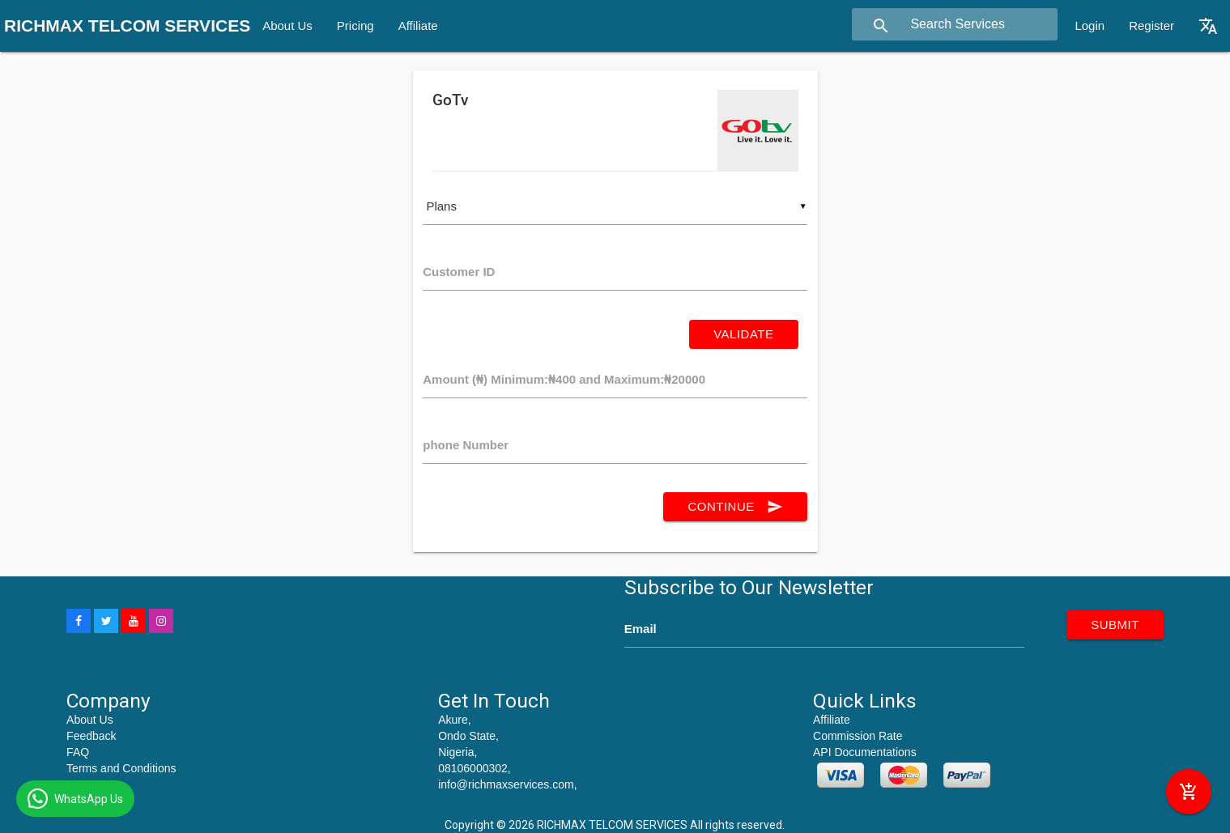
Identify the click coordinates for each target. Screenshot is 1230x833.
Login (1089, 25)
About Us (287, 25)
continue (734, 506)
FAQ (77, 752)
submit (1115, 624)
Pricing (355, 25)
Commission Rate (857, 735)
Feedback (91, 735)
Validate (743, 334)
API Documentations (865, 752)
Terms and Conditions (121, 768)
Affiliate (418, 25)
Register (1151, 25)
